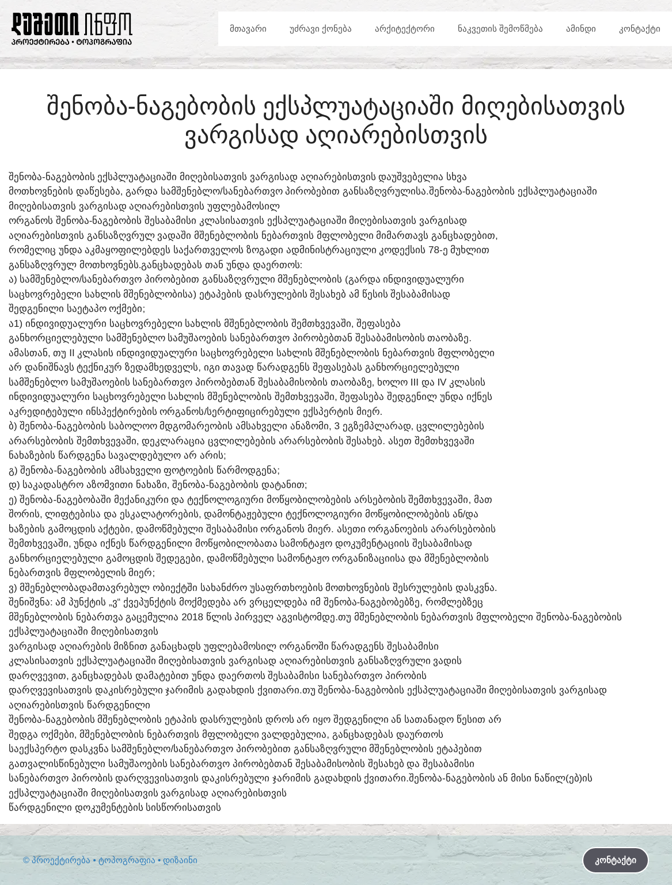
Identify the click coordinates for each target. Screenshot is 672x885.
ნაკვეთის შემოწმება (500, 28)
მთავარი (248, 28)
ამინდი (581, 28)
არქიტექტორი (405, 28)
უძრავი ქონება (321, 28)
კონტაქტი (639, 28)
